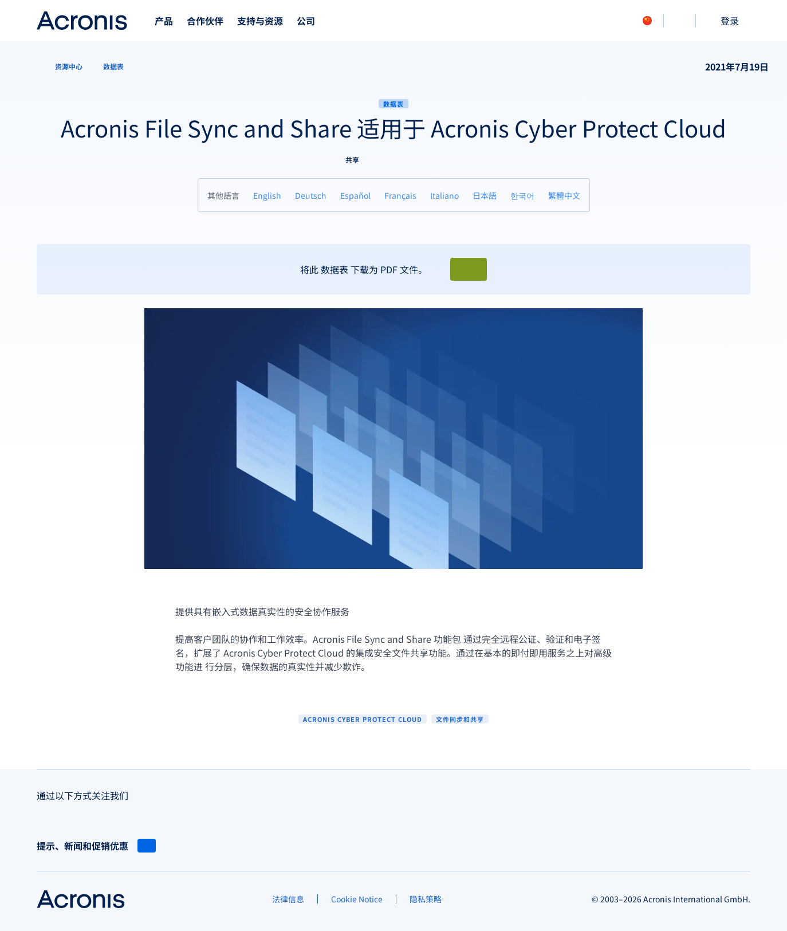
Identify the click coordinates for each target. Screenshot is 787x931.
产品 (164, 21)
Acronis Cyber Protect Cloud (362, 719)
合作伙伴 (205, 21)
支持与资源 (260, 21)
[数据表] (113, 66)
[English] (267, 195)
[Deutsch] (310, 195)
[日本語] (485, 195)
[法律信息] (288, 899)
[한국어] (522, 195)
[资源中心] (62, 66)
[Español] (355, 195)
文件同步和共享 (460, 719)
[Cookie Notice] (357, 899)
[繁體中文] (564, 195)
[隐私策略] (426, 899)
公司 (306, 21)
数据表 (393, 103)
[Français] (400, 195)
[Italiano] (444, 195)
